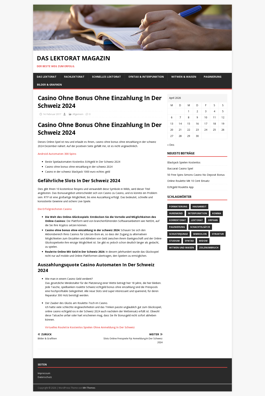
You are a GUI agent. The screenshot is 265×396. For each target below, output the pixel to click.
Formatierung (178, 206)
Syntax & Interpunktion (146, 76)
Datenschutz (45, 377)
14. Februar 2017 (52, 114)
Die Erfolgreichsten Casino (55, 209)
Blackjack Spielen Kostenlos (183, 162)
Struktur (218, 234)
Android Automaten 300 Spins (57, 153)
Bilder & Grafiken (49, 84)
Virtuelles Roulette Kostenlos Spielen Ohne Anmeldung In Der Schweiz (90, 327)
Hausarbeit (199, 206)
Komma (216, 213)
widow (203, 240)
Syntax (189, 240)
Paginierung (212, 76)
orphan (213, 220)
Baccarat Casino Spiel (180, 168)
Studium (174, 240)
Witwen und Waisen (181, 247)
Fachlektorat (74, 76)
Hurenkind (176, 213)
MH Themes (89, 387)
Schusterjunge (178, 234)
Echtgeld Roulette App (180, 187)
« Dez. (171, 144)
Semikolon (200, 234)
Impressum (44, 373)
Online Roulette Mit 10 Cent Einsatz (188, 181)
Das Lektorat (46, 76)
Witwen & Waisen (183, 76)
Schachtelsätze (200, 227)
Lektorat (197, 220)
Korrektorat (177, 220)
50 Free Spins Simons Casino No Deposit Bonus (196, 174)
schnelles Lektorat (106, 76)
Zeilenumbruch (208, 247)
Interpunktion (197, 213)
